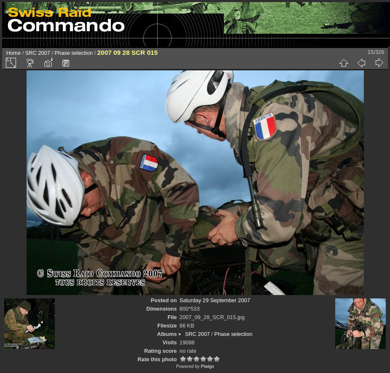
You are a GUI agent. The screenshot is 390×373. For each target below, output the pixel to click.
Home (13, 53)
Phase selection (74, 53)
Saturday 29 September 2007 (215, 300)
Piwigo (207, 366)
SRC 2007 (37, 53)
